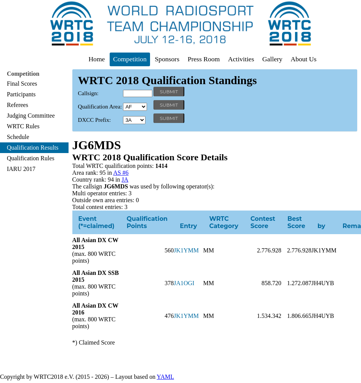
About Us (303, 59)
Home (96, 59)
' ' (135, 107)
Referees (17, 105)
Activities (241, 59)
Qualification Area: (100, 107)
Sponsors (167, 59)
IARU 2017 (21, 169)
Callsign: (88, 93)
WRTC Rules (23, 126)
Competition (130, 59)
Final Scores (22, 83)
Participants (21, 94)
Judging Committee (31, 115)
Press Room (204, 59)
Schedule (18, 137)
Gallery (272, 59)
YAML (165, 376)
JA (124, 179)
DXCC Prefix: (94, 120)
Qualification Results (33, 147)
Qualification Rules (30, 158)
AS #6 (120, 172)
